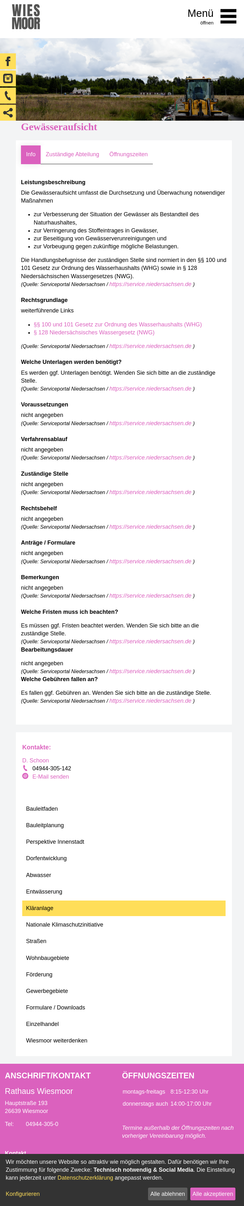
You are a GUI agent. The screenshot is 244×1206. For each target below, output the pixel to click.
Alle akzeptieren (213, 1194)
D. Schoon (35, 760)
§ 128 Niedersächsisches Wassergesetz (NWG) (94, 332)
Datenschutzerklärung (85, 1178)
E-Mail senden (50, 777)
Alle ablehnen (167, 1194)
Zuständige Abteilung (72, 154)
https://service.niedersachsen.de (151, 284)
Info (31, 154)
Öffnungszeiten (128, 154)
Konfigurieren (23, 1194)
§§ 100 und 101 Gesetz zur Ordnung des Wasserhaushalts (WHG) (118, 324)
